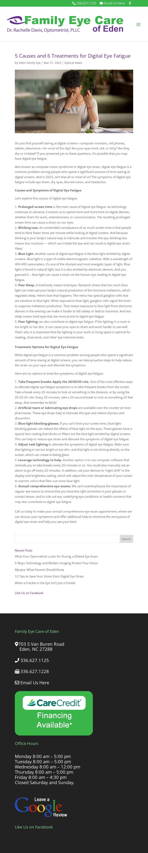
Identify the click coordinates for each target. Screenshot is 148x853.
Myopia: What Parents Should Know (39, 570)
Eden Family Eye (30, 63)
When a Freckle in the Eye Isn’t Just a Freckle (45, 583)
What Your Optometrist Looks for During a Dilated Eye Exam (56, 556)
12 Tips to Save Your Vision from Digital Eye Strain (49, 576)
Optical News (73, 63)
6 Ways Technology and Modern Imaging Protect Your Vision (56, 563)
